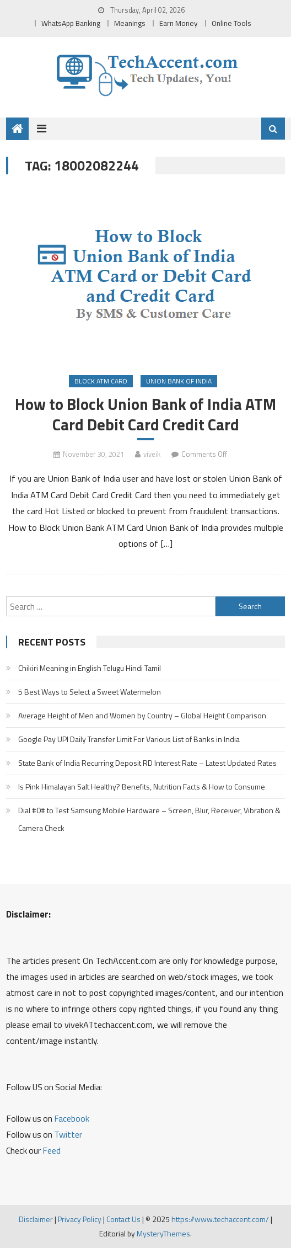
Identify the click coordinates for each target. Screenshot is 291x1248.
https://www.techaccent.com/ (220, 1219)
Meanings (130, 23)
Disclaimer (36, 1219)
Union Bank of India (179, 381)
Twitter (68, 1134)
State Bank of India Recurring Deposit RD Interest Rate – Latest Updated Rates (147, 763)
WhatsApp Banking (70, 23)
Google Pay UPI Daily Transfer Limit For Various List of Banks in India (129, 739)
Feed (51, 1150)
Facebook (71, 1118)
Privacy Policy (79, 1219)
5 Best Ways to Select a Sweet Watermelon (89, 691)
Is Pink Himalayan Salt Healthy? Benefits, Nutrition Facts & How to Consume (141, 786)
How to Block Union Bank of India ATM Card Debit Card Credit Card (145, 414)
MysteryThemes (163, 1233)
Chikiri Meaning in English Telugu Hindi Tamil (89, 668)
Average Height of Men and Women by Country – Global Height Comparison (142, 715)
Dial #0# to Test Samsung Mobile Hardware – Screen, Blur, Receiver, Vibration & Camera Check (149, 819)
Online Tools (231, 23)
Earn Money (178, 23)
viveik (151, 454)
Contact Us (123, 1219)
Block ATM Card (100, 381)
